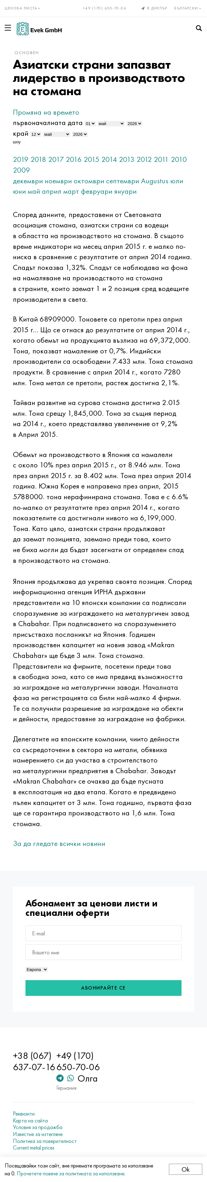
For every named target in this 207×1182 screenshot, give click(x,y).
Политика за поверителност (45, 1141)
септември (122, 181)
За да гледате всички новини (59, 843)
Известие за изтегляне (38, 1134)
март (71, 191)
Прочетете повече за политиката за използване (70, 1173)
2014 (109, 159)
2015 (91, 159)
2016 (74, 159)
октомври (89, 181)
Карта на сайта (30, 1120)
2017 (56, 159)
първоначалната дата (48, 122)
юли (176, 181)
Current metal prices (33, 1147)
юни (19, 191)
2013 (127, 159)
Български (188, 8)
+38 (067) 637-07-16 (34, 1061)
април (51, 191)
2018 (38, 159)
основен (26, 52)
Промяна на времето (46, 112)
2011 (161, 159)
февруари (96, 191)
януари (125, 191)
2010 (179, 159)
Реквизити (24, 1113)
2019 (21, 159)
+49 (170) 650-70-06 (104, 8)
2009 (21, 170)
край (20, 133)
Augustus (154, 181)
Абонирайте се (103, 988)
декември (28, 181)
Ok (186, 1169)
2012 (144, 159)
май (34, 191)
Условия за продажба (37, 1127)
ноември (58, 181)
